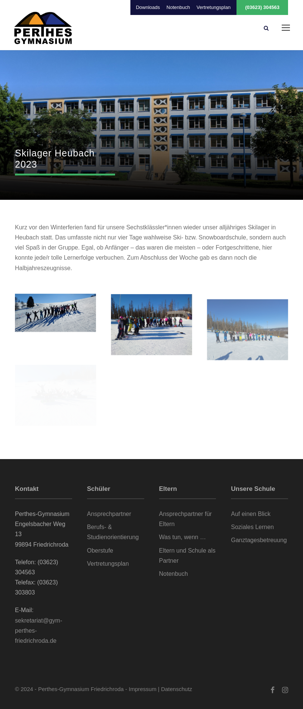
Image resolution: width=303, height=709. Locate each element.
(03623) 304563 (262, 7)
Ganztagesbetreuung (259, 540)
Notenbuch (178, 7)
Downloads (148, 7)
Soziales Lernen (252, 527)
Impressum (143, 689)
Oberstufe (100, 550)
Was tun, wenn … (182, 537)
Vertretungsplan (214, 7)
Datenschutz (176, 689)
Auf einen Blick (250, 514)
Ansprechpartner (109, 514)
